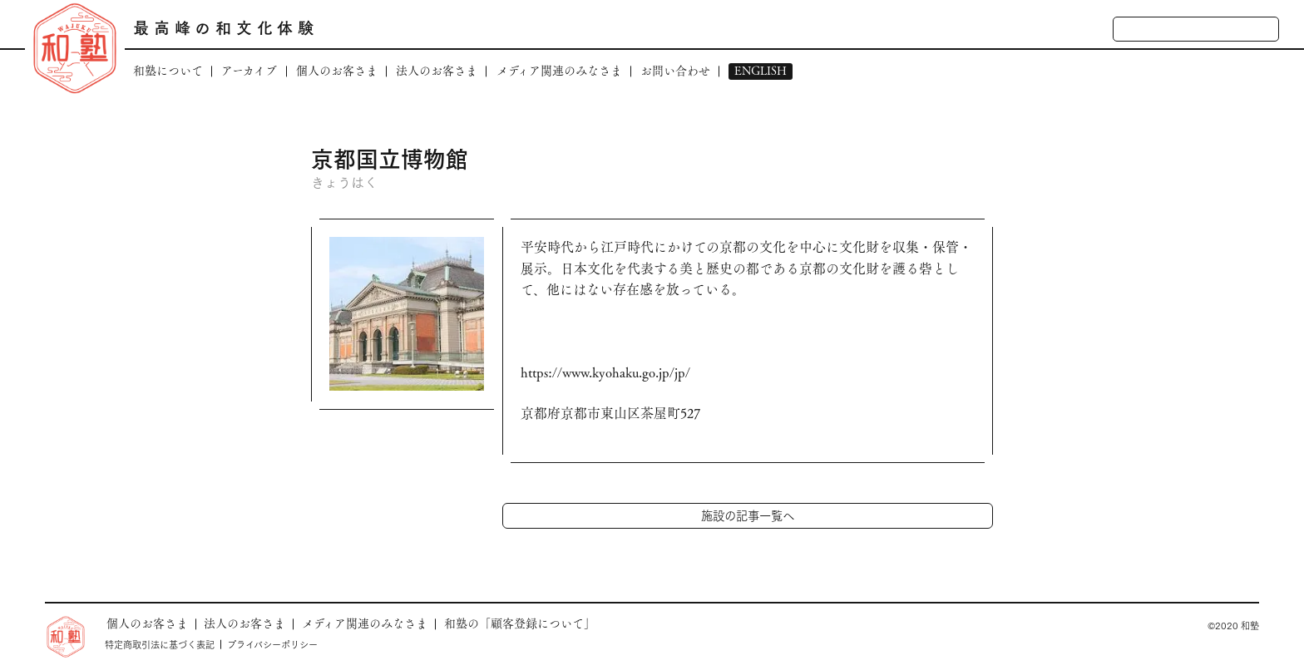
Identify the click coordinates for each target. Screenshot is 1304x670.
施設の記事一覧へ (747, 515)
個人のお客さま (337, 71)
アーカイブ (249, 71)
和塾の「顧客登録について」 (519, 623)
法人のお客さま (436, 71)
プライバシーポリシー (272, 644)
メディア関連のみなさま (559, 71)
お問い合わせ (675, 71)
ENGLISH (760, 71)
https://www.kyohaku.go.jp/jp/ (605, 372)
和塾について (168, 71)
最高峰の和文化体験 (226, 27)
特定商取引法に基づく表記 (160, 644)
